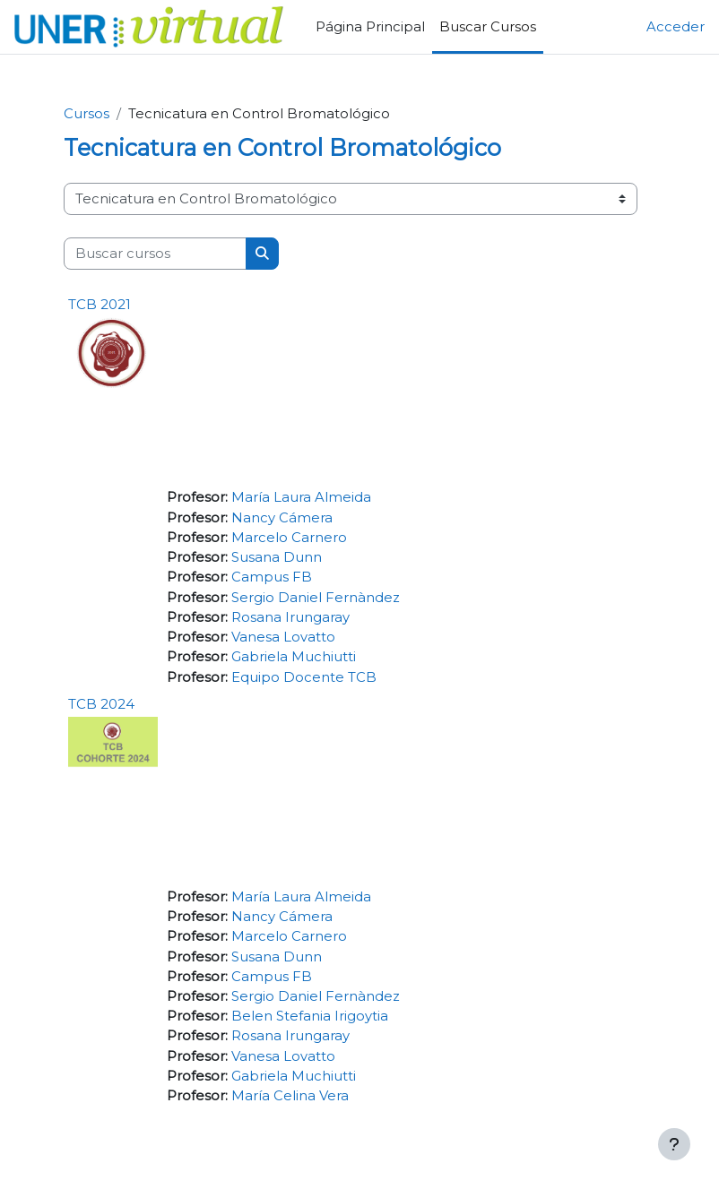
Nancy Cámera (282, 518)
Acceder (675, 27)
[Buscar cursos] (155, 253)
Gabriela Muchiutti (293, 657)
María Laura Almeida (301, 497)
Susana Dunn (276, 557)
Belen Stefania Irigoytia (309, 1016)
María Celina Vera (290, 1096)
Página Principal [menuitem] (370, 27)
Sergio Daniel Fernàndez (315, 598)
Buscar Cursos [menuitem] (487, 27)
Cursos (86, 114)
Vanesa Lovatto (283, 637)
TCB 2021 (99, 304)
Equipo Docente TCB (304, 677)
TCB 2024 (101, 703)
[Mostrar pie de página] (674, 1144)
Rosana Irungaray (290, 617)
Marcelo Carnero (289, 538)
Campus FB (271, 577)
